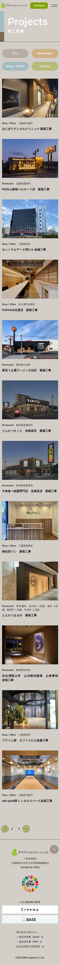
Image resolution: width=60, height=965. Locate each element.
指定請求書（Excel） (30, 936)
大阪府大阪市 (30, 104)
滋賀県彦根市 (30, 165)
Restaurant (44, 53)
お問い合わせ (39, 5)
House (44, 66)
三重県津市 (30, 225)
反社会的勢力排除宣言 (28, 946)
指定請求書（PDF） (29, 941)
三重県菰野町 (30, 527)
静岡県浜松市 (30, 653)
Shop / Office (15, 66)
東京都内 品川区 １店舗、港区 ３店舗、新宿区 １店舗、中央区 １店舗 (30, 589)
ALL (15, 53)
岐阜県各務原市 (30, 406)
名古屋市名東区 (30, 286)
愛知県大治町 (30, 346)
